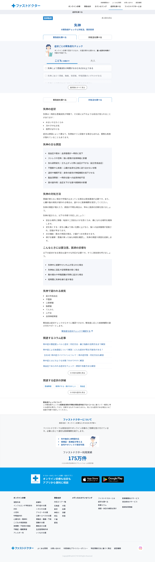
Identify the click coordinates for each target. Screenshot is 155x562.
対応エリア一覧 (60, 502)
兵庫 (64, 509)
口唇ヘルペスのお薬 (43, 515)
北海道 (56, 505)
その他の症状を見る (77, 392)
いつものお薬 (41, 532)
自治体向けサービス (129, 501)
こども (62, 60)
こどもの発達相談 (20, 522)
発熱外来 (17, 502)
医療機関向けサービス (130, 498)
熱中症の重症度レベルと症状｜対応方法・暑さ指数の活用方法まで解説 (74, 344)
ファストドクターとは (133, 6)
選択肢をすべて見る (77, 87)
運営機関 (138, 2)
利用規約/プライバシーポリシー (76, 548)
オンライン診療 (74, 6)
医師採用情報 (127, 507)
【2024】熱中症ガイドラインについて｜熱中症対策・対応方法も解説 (73, 355)
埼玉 (56, 516)
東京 (56, 509)
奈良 (64, 516)
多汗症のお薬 (41, 505)
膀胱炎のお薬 (41, 526)
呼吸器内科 (18, 515)
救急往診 (87, 6)
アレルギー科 (19, 532)
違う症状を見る (107, 18)
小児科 (16, 512)
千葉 (56, 519)
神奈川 (56, 512)
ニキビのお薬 (41, 509)
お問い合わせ (128, 2)
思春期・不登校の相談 (22, 526)
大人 (92, 60)
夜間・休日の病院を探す (107, 508)
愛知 (56, 522)
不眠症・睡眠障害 (20, 529)
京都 (64, 512)
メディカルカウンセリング (82, 498)
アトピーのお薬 (42, 512)
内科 (15, 509)
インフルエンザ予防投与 (23, 505)
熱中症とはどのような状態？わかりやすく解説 (63, 360)
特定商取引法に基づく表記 (101, 548)
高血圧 (82, 386)
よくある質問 (116, 2)
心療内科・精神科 (20, 519)
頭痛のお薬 (40, 522)
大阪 (64, 505)
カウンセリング (101, 6)
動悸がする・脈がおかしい (66, 386)
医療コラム (102, 505)
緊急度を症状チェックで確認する (78, 331)
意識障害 (48, 386)
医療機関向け (105, 2)
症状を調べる (116, 6)
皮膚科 (38, 502)
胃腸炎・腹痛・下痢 (43, 519)
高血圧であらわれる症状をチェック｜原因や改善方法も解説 (69, 365)
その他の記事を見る (77, 373)
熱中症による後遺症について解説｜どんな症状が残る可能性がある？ (73, 349)
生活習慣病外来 (42, 529)
